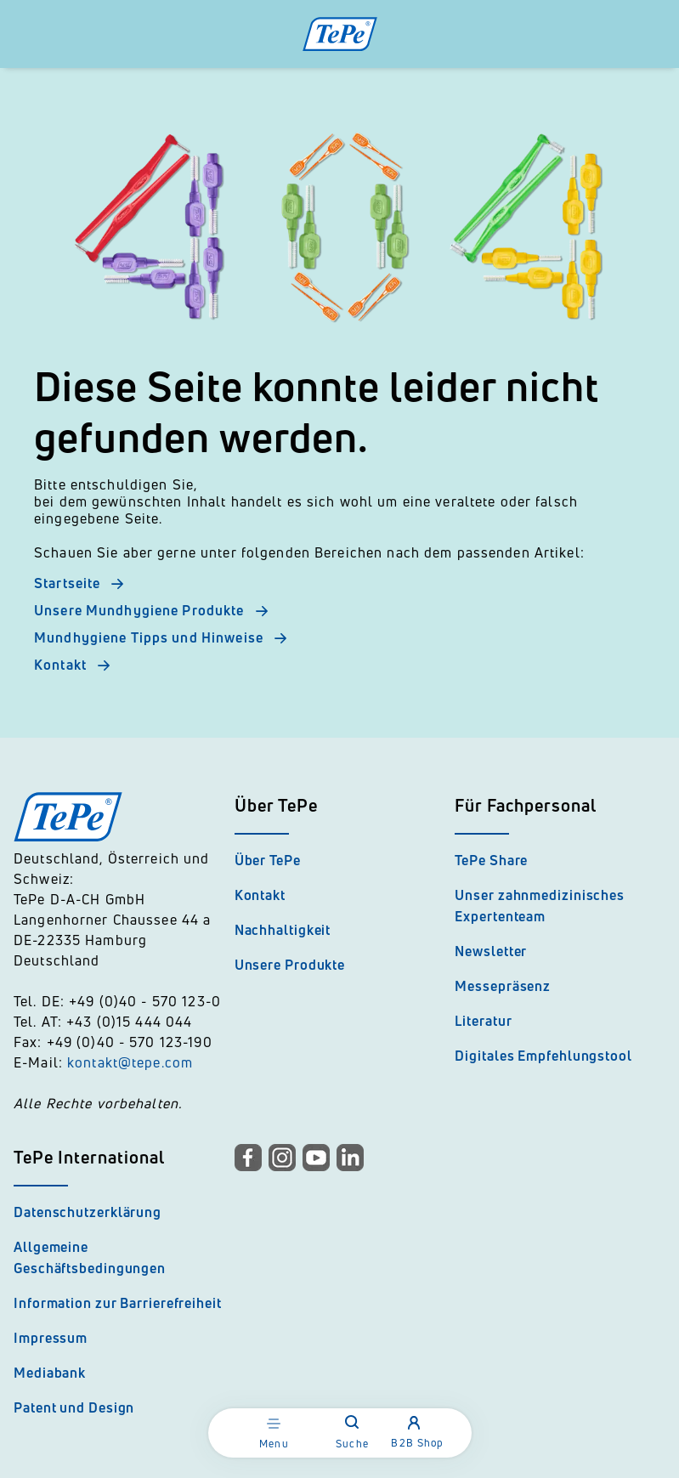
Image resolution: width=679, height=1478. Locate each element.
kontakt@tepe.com (130, 1062)
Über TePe (268, 860)
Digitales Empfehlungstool (543, 1055)
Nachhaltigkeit (283, 929)
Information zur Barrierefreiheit (118, 1303)
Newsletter (491, 951)
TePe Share (491, 860)
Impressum (51, 1337)
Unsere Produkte (290, 964)
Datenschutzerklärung (87, 1212)
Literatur (483, 1020)
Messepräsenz (503, 986)
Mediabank (50, 1372)
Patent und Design (74, 1407)
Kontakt (260, 895)
